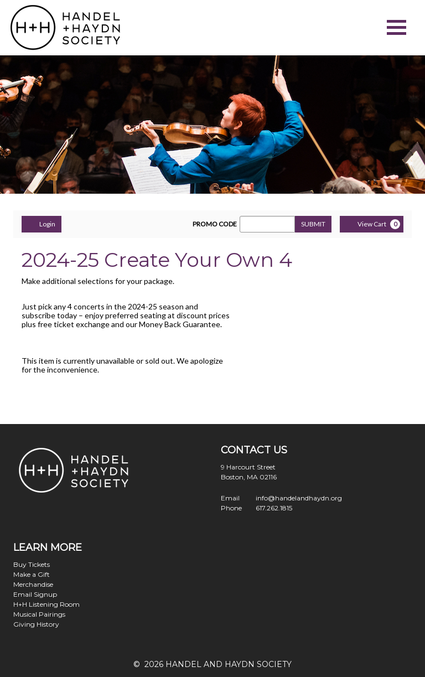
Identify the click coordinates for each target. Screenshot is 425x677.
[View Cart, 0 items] (371, 224)
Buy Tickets (31, 564)
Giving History (36, 624)
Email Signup (35, 594)
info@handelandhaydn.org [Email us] (299, 498)
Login (41, 223)
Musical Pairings (39, 614)
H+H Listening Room (46, 604)
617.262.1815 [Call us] (274, 508)
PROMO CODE (215, 224)
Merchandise (33, 584)
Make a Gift (31, 574)
